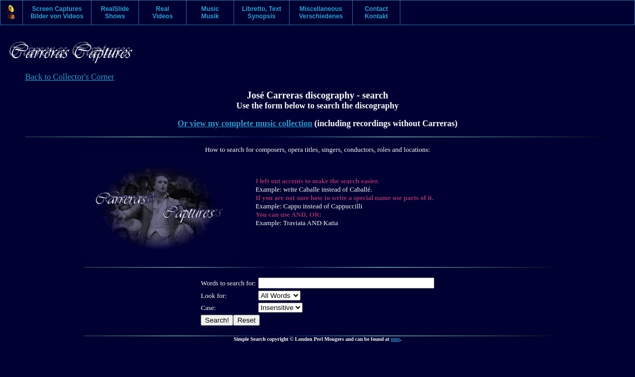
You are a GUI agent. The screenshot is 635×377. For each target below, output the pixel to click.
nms (395, 339)
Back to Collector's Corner (69, 76)
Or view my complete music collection (245, 123)
